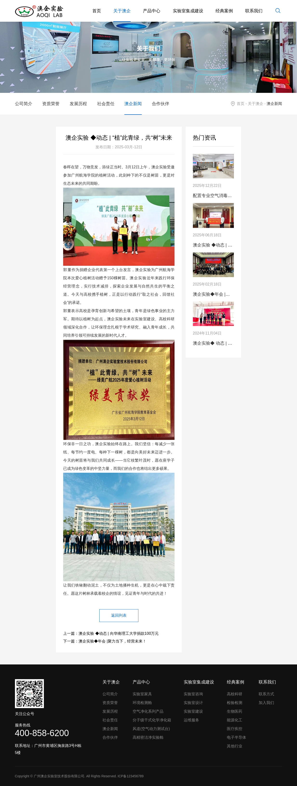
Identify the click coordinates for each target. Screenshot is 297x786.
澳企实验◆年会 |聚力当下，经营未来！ (231, 294)
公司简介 (23, 103)
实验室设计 (193, 703)
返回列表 (119, 615)
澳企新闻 (133, 103)
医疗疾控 (234, 729)
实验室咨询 (193, 694)
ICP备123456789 (130, 776)
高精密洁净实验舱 (148, 737)
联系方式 (266, 694)
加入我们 (266, 703)
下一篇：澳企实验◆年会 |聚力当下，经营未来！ (104, 641)
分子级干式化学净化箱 (152, 720)
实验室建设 (193, 711)
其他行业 (234, 746)
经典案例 (224, 10)
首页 (96, 10)
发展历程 (78, 103)
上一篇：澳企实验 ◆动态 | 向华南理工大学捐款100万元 (111, 633)
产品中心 (151, 10)
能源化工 (234, 720)
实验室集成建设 (188, 10)
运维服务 (191, 720)
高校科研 (234, 694)
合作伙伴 (160, 103)
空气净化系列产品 (148, 711)
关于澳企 (122, 10)
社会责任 (106, 103)
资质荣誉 (51, 103)
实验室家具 (142, 694)
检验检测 (234, 703)
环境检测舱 (142, 703)
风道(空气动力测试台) (151, 729)
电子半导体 (236, 737)
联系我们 (254, 10)
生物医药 (234, 711)
